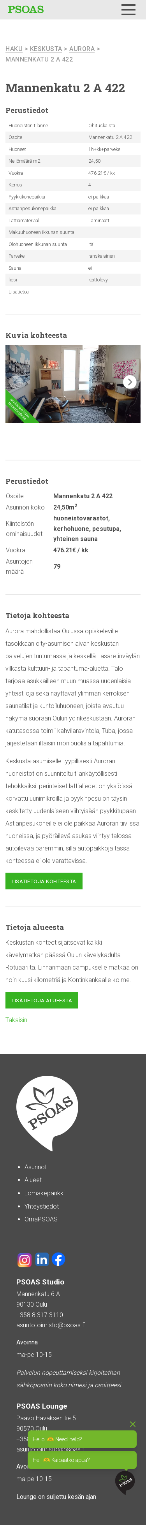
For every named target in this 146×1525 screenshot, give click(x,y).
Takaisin (16, 1020)
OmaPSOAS (41, 1219)
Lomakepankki (45, 1193)
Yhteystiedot (42, 1206)
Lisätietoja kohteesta (44, 881)
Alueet (33, 1180)
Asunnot (36, 1167)
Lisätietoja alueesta (42, 1000)
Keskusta (46, 49)
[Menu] (128, 9)
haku (14, 49)
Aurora (82, 49)
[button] (130, 382)
